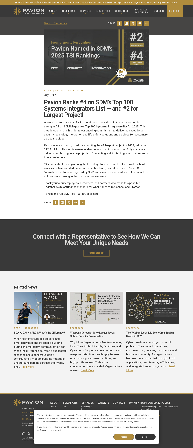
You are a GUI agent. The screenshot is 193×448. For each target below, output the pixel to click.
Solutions (70, 402)
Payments (136, 402)
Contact (119, 402)
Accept (124, 437)
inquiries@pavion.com (31, 412)
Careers (103, 402)
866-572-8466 (28, 415)
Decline (145, 437)
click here (93, 193)
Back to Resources (55, 23)
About (54, 402)
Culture (53, 407)
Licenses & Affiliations (29, 440)
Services (87, 402)
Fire (64, 407)
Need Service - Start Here (33, 419)
